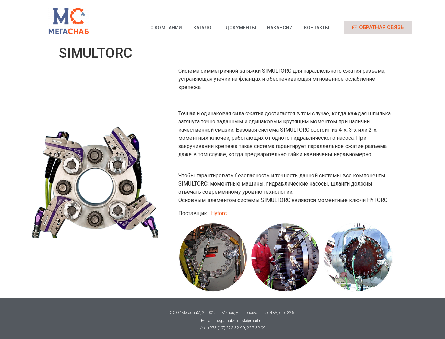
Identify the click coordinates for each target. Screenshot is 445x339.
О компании (166, 27)
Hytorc (218, 213)
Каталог (203, 27)
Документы (240, 27)
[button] (378, 27)
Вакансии (280, 27)
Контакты (316, 27)
